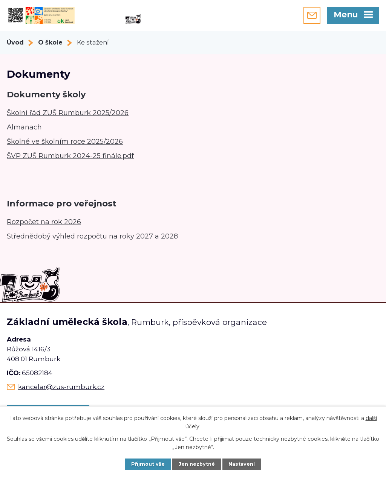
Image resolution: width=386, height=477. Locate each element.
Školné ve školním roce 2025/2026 (65, 141)
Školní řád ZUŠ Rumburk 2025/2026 (68, 113)
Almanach (24, 127)
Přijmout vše (148, 464)
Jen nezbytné (197, 464)
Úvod (15, 42)
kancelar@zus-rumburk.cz (61, 387)
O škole (50, 42)
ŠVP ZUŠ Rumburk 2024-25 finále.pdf (70, 156)
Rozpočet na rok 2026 (44, 222)
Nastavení (241, 464)
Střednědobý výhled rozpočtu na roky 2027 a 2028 (92, 236)
